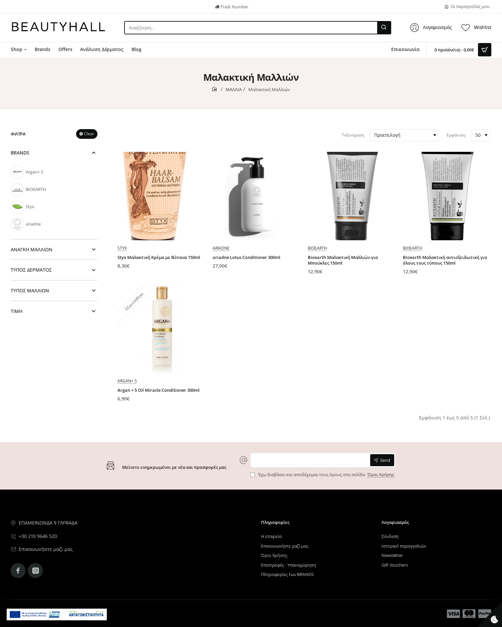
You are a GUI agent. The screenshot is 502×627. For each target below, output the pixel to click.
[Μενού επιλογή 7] (19, 50)
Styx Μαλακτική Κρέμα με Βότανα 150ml (158, 257)
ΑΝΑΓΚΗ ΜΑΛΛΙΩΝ (31, 249)
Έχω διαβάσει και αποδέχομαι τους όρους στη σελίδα (323, 475)
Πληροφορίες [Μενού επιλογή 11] (275, 522)
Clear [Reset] (89, 133)
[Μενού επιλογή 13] (453, 614)
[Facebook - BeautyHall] (18, 570)
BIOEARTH (317, 248)
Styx (122, 248)
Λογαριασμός (395, 522)
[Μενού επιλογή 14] (469, 614)
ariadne (221, 248)
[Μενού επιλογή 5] (16, 6)
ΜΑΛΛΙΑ (234, 89)
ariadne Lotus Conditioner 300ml (246, 257)
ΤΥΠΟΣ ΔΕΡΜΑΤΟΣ (31, 270)
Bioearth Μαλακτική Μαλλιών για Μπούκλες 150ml (343, 260)
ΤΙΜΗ (16, 311)
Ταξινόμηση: (353, 135)
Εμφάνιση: (456, 135)
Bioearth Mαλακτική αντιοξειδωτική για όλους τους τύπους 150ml (445, 260)
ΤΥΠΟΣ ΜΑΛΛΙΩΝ (30, 290)
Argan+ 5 (127, 380)
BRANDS (20, 152)
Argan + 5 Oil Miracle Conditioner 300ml (158, 390)
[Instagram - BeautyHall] (35, 570)
